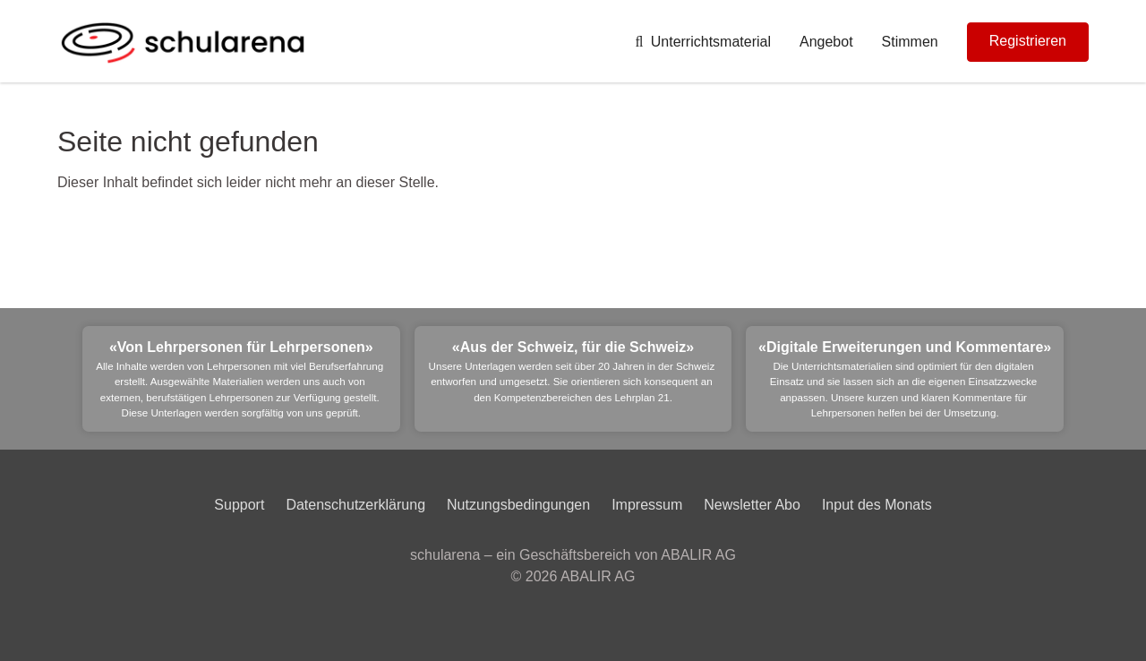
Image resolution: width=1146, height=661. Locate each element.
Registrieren (1027, 40)
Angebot (826, 41)
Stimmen (910, 41)
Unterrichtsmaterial (703, 41)
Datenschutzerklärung (355, 504)
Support (239, 504)
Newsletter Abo (752, 504)
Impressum (646, 504)
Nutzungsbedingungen (518, 504)
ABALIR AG (598, 576)
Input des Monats (877, 504)
